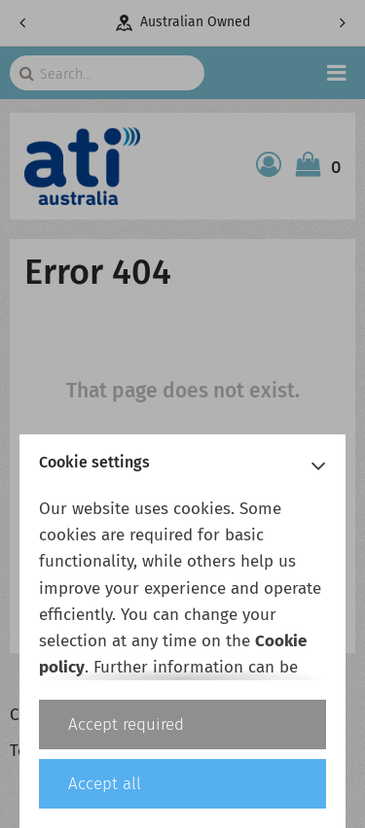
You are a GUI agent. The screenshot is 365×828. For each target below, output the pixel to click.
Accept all (104, 784)
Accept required (126, 724)
